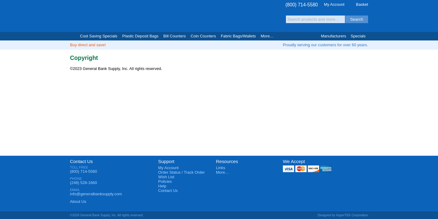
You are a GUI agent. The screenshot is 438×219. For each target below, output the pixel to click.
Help (162, 186)
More (267, 36)
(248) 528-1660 (83, 182)
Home (73, 36)
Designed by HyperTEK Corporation (343, 215)
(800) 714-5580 (301, 4)
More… (222, 172)
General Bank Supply (106, 16)
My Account (334, 4)
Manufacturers (333, 36)
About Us (78, 201)
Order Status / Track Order (181, 172)
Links (220, 167)
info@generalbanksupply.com (96, 194)
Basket (362, 4)
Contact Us (81, 161)
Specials (358, 36)
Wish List (166, 177)
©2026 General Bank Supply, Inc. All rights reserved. (107, 215)
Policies (165, 181)
